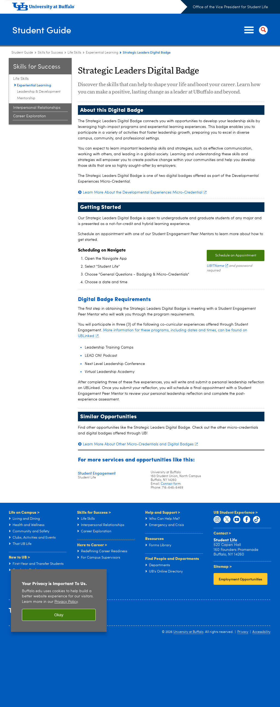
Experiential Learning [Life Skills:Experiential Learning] (102, 52)
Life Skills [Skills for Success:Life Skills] (74, 52)
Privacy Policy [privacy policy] (66, 602)
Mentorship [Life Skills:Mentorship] (26, 98)
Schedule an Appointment (235, 255)
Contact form (171, 484)
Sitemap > (223, 566)
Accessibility (261, 632)
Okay (58, 615)
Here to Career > (92, 544)
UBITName (217, 266)
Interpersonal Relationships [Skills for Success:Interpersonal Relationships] (36, 108)
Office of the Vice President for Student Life (230, 7)
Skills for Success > (94, 512)
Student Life (225, 540)
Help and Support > (162, 512)
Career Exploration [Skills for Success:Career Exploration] (29, 116)
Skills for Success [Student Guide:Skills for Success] (50, 52)
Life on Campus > (24, 512)
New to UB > (19, 557)
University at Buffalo (188, 632)
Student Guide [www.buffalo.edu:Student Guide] (22, 52)
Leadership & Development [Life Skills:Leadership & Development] (38, 92)
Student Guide (44, 29)
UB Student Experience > (236, 512)
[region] (59, 600)
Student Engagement (97, 473)
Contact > (222, 533)
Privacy (242, 632)
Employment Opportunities (240, 579)
